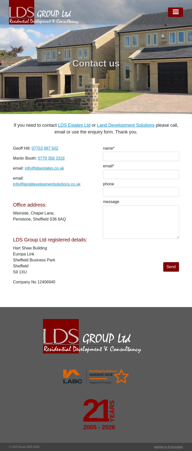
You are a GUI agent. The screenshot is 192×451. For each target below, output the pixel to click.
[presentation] (141, 252)
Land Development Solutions (125, 125)
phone (108, 184)
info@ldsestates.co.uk (44, 168)
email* (108, 166)
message (111, 202)
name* (108, 148)
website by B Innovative (168, 446)
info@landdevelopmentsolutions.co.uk (46, 184)
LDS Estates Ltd (74, 125)
